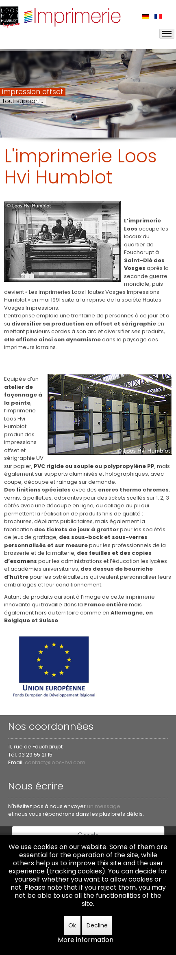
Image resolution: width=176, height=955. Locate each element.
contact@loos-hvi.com (55, 762)
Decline (97, 925)
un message (103, 806)
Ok (72, 925)
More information (85, 939)
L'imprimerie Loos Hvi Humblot (80, 167)
